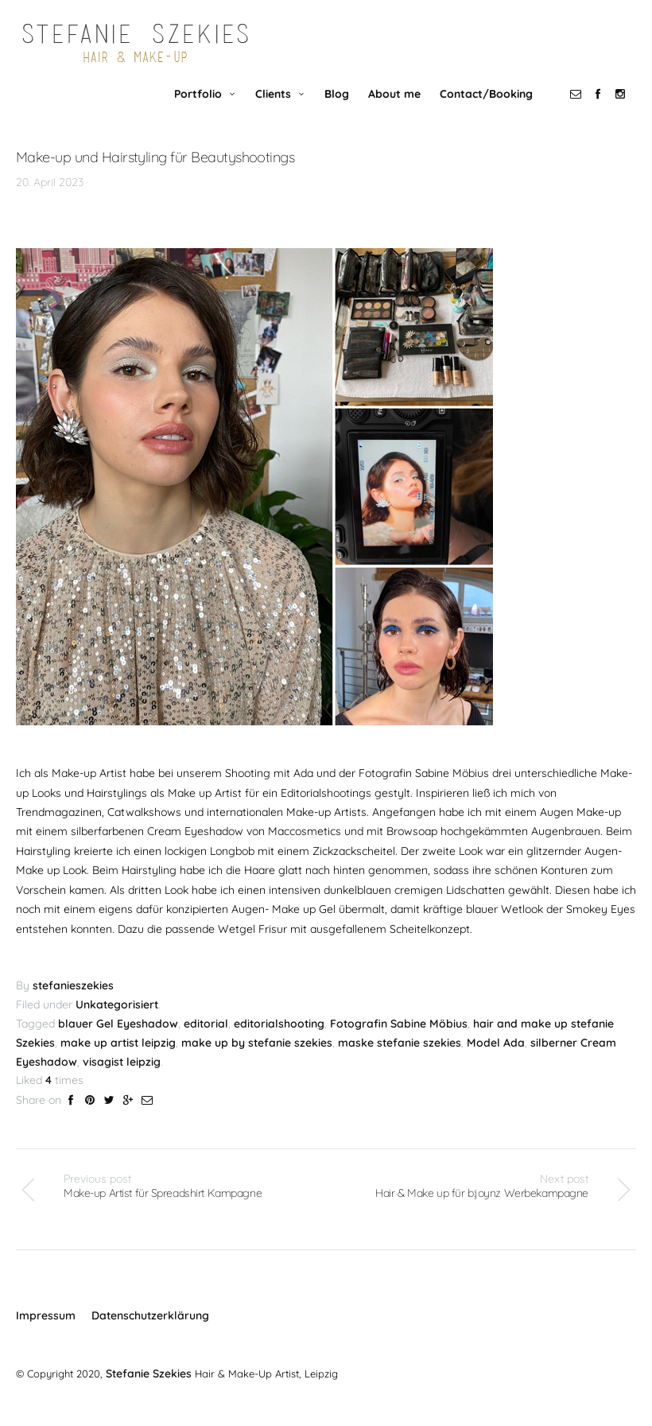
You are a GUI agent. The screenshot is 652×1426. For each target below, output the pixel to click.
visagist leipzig (122, 1077)
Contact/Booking (491, 108)
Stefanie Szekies (147, 1387)
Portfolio (203, 108)
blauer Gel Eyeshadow (118, 1039)
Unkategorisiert (117, 1019)
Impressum (46, 1330)
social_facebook (603, 108)
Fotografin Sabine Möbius (399, 1039)
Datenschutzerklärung (150, 1330)
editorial (206, 1039)
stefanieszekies (73, 1001)
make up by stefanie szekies (256, 1058)
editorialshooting (279, 1039)
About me (399, 108)
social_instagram (625, 108)
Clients (278, 108)
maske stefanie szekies (399, 1058)
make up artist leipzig (118, 1058)
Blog (341, 108)
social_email (580, 108)
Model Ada (496, 1058)
